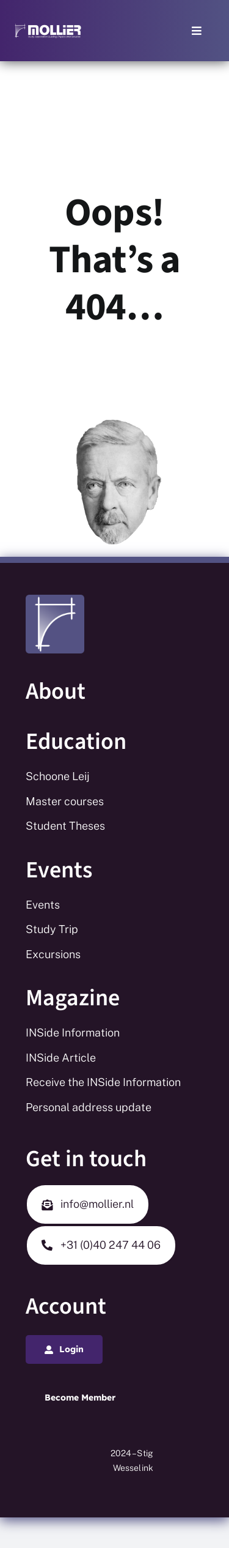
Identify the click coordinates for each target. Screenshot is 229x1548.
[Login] (64, 1349)
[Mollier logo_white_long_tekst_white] (48, 27)
